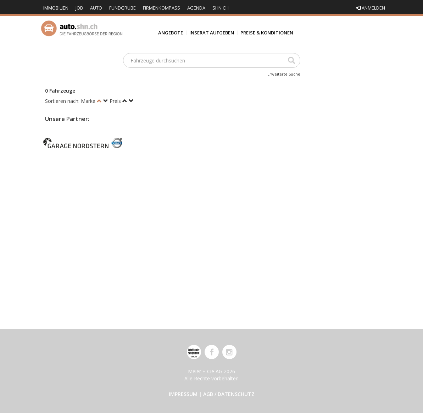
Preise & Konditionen (266, 33)
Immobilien (55, 8)
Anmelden (370, 8)
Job (79, 8)
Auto (96, 8)
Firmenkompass (161, 8)
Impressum (183, 394)
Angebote (170, 33)
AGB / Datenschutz (229, 394)
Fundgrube (122, 8)
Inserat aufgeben (211, 33)
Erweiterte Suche (283, 74)
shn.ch (220, 8)
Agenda (196, 8)
